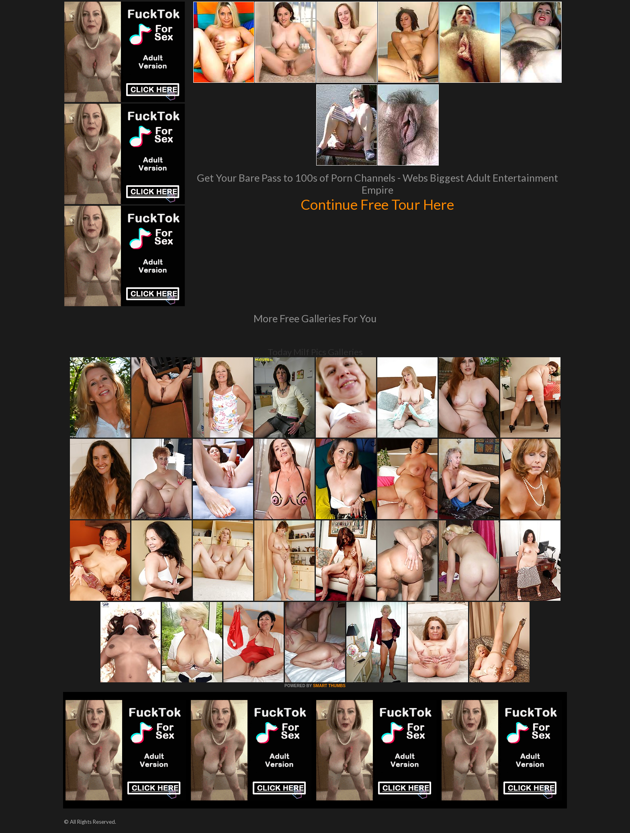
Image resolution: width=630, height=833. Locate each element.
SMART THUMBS (329, 686)
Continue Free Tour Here (377, 204)
